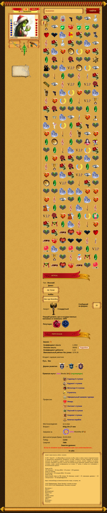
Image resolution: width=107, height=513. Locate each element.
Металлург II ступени (75, 388)
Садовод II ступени (75, 379)
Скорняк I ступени (74, 415)
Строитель (71, 393)
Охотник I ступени (74, 406)
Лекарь (70, 402)
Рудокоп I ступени (74, 383)
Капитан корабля (74, 420)
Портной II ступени (75, 411)
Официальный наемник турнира (80, 397)
